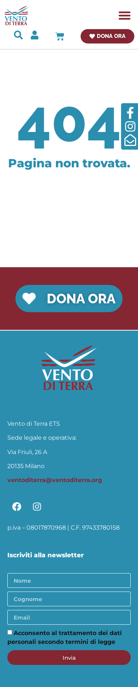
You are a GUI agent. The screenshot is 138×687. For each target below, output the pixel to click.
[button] (125, 15)
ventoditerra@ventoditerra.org (54, 480)
